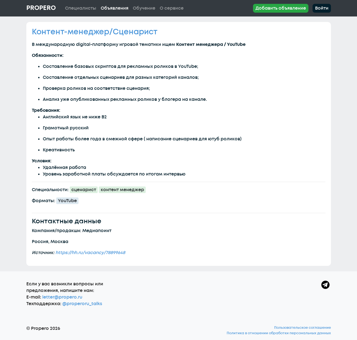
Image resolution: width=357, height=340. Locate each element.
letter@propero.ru (62, 297)
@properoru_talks (82, 304)
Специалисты (80, 8)
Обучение (144, 8)
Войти (321, 8)
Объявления (114, 8)
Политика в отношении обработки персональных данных (279, 333)
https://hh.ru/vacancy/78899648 (90, 253)
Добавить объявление (280, 8)
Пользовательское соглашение (302, 327)
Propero (41, 8)
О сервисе (172, 8)
